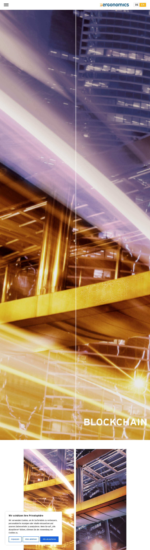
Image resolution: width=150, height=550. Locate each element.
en (142, 5)
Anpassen (15, 539)
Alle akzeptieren (49, 539)
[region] (33, 528)
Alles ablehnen (31, 539)
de (136, 5)
